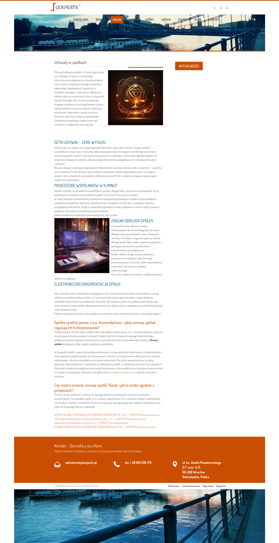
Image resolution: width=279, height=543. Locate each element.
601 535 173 (143, 463)
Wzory (149, 19)
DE (227, 8)
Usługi (117, 19)
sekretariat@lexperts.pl (81, 463)
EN (220, 8)
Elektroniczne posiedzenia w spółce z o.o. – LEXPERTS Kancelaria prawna (91, 423)
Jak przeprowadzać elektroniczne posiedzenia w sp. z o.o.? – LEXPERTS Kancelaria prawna (100, 419)
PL (214, 8)
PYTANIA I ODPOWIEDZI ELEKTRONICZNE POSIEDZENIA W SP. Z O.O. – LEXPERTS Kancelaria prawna (105, 427)
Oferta (133, 19)
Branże (101, 19)
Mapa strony (208, 486)
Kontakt (213, 19)
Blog (198, 19)
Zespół (182, 19)
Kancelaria (80, 19)
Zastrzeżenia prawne (191, 486)
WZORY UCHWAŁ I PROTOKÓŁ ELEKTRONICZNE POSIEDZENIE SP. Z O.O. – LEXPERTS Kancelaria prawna (106, 415)
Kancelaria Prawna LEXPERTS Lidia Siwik (82, 486)
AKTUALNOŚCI (189, 66)
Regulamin (221, 486)
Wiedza (166, 19)
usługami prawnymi (120, 372)
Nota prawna (174, 486)
